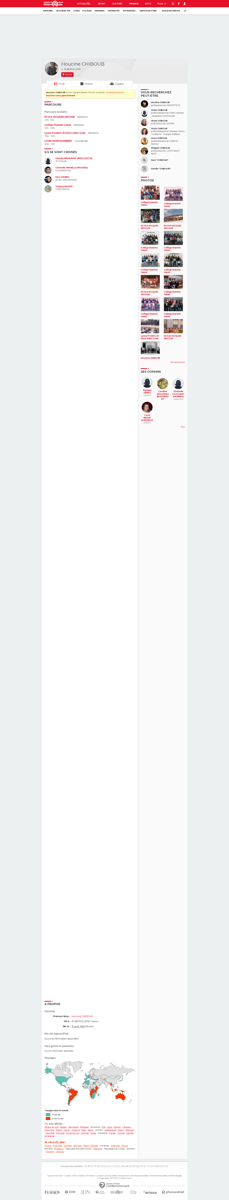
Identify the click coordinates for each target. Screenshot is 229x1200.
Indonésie (115, 1145)
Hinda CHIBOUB (159, 121)
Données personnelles (139, 1176)
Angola (47, 1145)
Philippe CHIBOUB (160, 148)
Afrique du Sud (51, 1127)
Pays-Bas (50, 1133)
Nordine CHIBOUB (160, 102)
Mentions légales (175, 1176)
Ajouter (68, 74)
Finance (133, 3)
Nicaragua (59, 1148)
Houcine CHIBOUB (150, 358)
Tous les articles (111, 1176)
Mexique (130, 1130)
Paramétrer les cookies (158, 1176)
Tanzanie (50, 1151)
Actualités (83, 3)
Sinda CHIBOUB (159, 128)
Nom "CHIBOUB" (159, 160)
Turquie (121, 1133)
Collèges (87, 11)
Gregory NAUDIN (63, 186)
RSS (74, 1176)
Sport (101, 3)
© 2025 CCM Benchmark (121, 1178)
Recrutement (123, 1176)
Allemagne (73, 1127)
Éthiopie (94, 1145)
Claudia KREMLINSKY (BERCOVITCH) (73, 158)
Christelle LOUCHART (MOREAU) (178, 394)
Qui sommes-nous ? (55, 1176)
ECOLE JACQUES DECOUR (59, 117)
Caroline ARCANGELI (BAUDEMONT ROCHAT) (163, 396)
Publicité (81, 1176)
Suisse (93, 1133)
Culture (117, 3)
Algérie (63, 1127)
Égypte (117, 1127)
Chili (103, 1127)
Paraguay (97, 1148)
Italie (84, 1130)
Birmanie (77, 1145)
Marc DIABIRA (62, 177)
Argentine (57, 1145)
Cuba (109, 1127)
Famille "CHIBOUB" (161, 169)
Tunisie (112, 1133)
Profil (62, 84)
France (59, 1130)
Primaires (99, 11)
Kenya (124, 1145)
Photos (89, 84)
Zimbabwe (49, 1136)
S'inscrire (48, 11)
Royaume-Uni (72, 1133)
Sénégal (85, 1133)
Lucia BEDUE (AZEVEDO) (147, 417)
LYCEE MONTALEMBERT (58, 141)
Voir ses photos (177, 362)
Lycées (76, 11)
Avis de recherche (171, 11)
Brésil (86, 1145)
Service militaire (148, 11)
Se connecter (63, 11)
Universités (113, 11)
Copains (119, 84)
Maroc (121, 1130)
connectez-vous (113, 92)
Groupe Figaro (104, 1178)
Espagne (126, 1127)
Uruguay (60, 1151)
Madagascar (110, 1130)
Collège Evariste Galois (57, 125)
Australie (68, 1145)
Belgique (84, 1127)
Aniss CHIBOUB (159, 138)
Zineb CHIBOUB (159, 110)
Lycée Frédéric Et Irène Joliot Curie (64, 133)
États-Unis (49, 1130)
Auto (148, 3)
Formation (90, 1176)
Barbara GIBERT (147, 391)
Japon (90, 1130)
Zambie (130, 1133)
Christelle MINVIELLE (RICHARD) (71, 167)
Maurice (76, 1130)
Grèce (67, 1130)
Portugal (60, 1133)
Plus (161, 3)
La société (100, 1176)
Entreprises (129, 11)
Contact (68, 1176)
